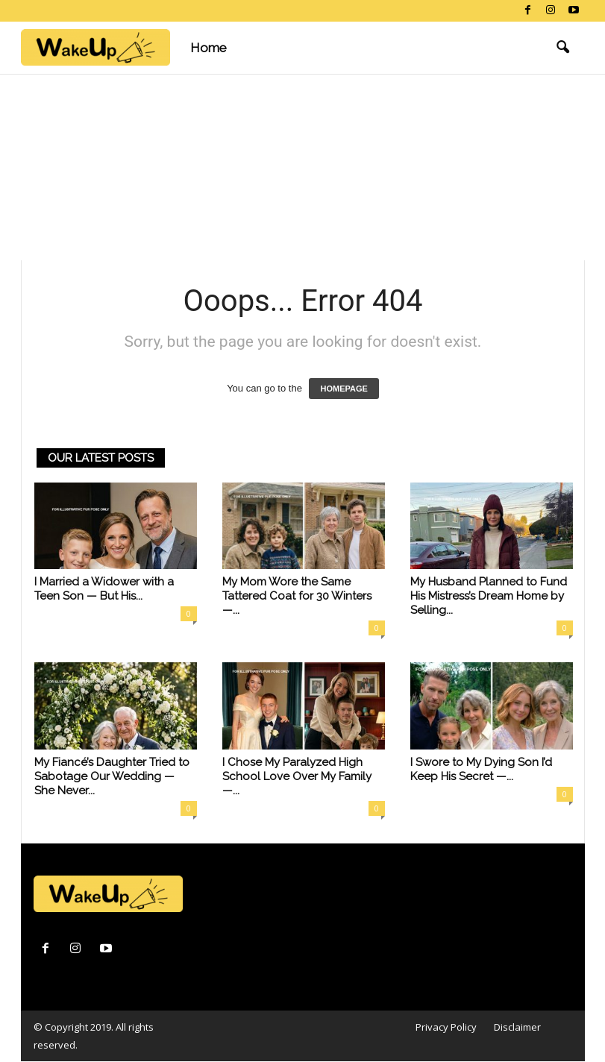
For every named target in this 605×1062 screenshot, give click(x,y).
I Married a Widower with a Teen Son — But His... (104, 589)
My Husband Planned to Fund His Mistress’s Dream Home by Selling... (488, 596)
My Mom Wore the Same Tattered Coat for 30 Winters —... (297, 596)
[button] (562, 47)
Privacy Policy (446, 1027)
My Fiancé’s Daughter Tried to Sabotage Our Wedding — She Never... (111, 776)
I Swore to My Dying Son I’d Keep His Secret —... (481, 769)
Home (208, 47)
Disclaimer (517, 1027)
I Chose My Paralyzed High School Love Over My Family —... (297, 776)
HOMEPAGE (343, 388)
